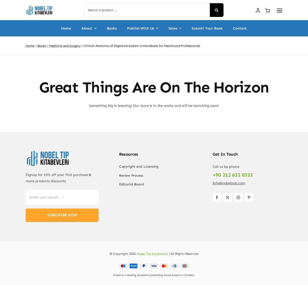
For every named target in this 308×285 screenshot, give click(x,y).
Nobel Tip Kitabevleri (152, 254)
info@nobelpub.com (229, 183)
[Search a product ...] (147, 10)
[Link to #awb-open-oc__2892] (279, 10)
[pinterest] (249, 197)
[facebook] (217, 197)
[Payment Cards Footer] (154, 265)
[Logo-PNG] (39, 6)
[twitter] (227, 197)
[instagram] (238, 197)
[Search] (217, 10)
